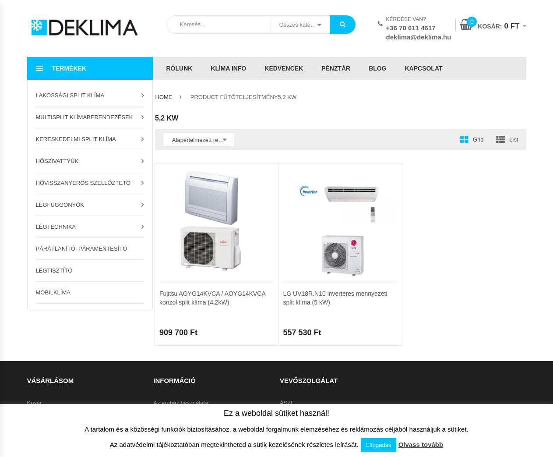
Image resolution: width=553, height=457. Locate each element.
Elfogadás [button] (378, 445)
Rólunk (179, 68)
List (513, 139)
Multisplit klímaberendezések (84, 117)
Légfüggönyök (60, 205)
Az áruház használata (180, 403)
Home (164, 97)
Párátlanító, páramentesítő (81, 248)
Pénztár (335, 68)
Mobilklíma (53, 292)
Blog (377, 68)
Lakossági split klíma (70, 95)
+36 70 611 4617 (411, 28)
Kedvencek (283, 68)
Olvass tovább (421, 444)
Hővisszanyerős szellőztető (83, 183)
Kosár (34, 403)
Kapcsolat (423, 68)
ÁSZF (287, 403)
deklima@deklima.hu (418, 37)
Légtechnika (56, 226)
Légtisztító (54, 270)
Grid (478, 139)
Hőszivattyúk (57, 161)
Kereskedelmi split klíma (76, 139)
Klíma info (228, 68)
